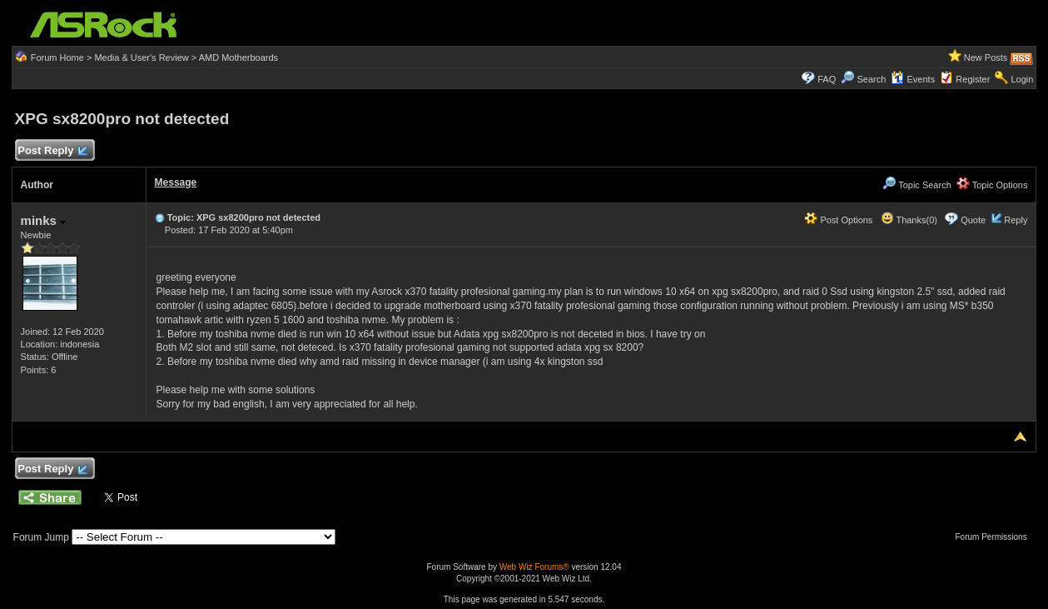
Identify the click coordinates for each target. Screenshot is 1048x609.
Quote (973, 220)
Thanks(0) (909, 220)
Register (973, 79)
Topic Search (916, 185)
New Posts (986, 57)
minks (44, 220)
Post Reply (52, 151)
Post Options (838, 220)
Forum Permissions (996, 537)
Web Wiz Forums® (534, 567)
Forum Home (57, 57)
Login (1022, 79)
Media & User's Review (141, 57)
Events (913, 79)
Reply (1015, 220)
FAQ (826, 79)
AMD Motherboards (238, 57)
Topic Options (992, 185)
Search (871, 79)
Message (176, 182)
